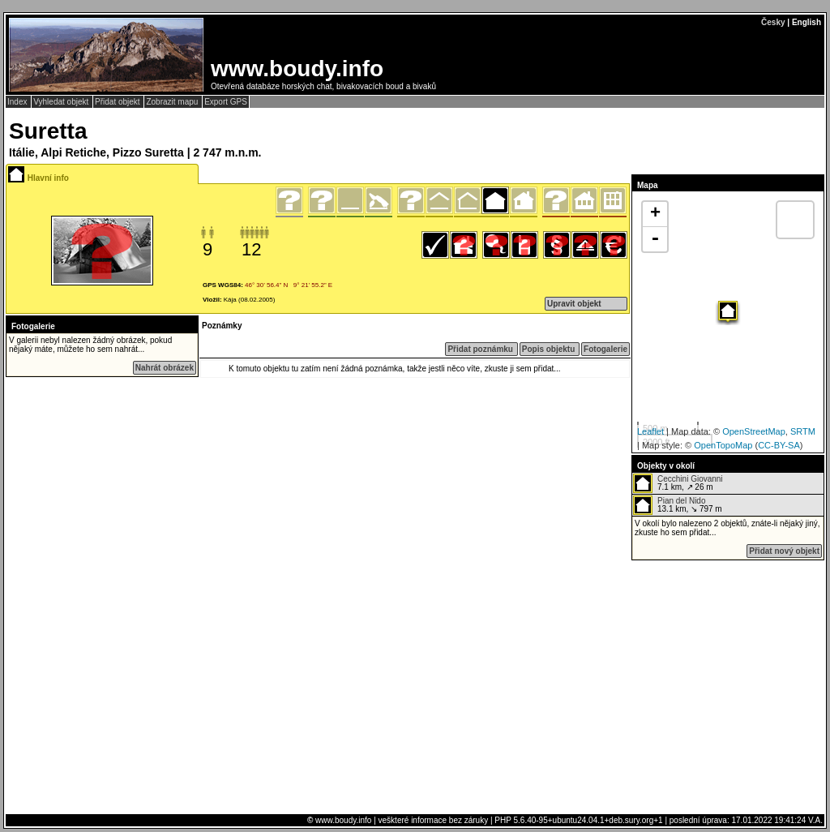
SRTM (802, 431)
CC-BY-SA (779, 445)
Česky (773, 22)
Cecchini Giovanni (690, 478)
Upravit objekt (574, 303)
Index (18, 101)
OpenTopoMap (723, 445)
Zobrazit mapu (173, 101)
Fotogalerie (605, 349)
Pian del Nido (681, 500)
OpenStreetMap (753, 431)
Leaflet (650, 431)
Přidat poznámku (481, 349)
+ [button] (655, 214)
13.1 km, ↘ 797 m (677, 505)
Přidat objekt (118, 101)
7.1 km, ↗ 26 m (678, 483)
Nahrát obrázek (164, 367)
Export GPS (225, 101)
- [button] (655, 239)
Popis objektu (549, 349)
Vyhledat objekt (62, 101)
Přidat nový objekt (784, 551)
